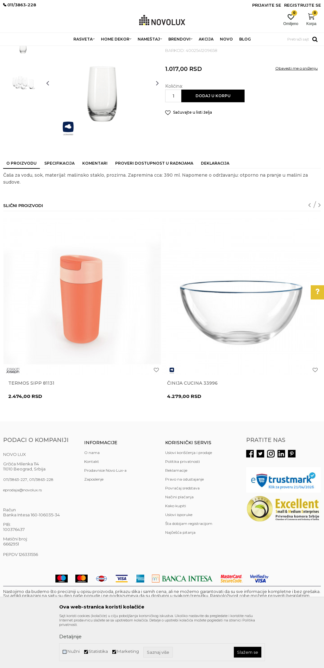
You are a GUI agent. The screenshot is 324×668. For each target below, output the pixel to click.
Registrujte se (302, 5)
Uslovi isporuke (178, 560)
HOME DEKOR (64, 49)
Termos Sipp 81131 (31, 429)
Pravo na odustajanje (184, 525)
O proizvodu (21, 209)
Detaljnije (70, 636)
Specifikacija (59, 209)
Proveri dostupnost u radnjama (154, 209)
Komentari (95, 209)
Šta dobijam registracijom (188, 569)
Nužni (73, 651)
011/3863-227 (15, 525)
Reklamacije (176, 516)
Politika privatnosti (182, 507)
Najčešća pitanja (180, 578)
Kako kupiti (175, 551)
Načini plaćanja (179, 542)
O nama (92, 498)
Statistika (98, 651)
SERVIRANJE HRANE (148, 49)
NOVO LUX (13, 49)
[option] (23, 90)
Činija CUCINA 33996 (192, 429)
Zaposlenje (93, 525)
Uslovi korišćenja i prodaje (188, 498)
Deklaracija (215, 209)
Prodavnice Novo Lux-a (105, 516)
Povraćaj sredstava (182, 534)
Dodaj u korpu (213, 141)
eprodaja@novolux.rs (22, 535)
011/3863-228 (41, 525)
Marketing (128, 651)
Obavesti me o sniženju (296, 114)
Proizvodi (37, 49)
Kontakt (91, 507)
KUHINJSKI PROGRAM (104, 49)
